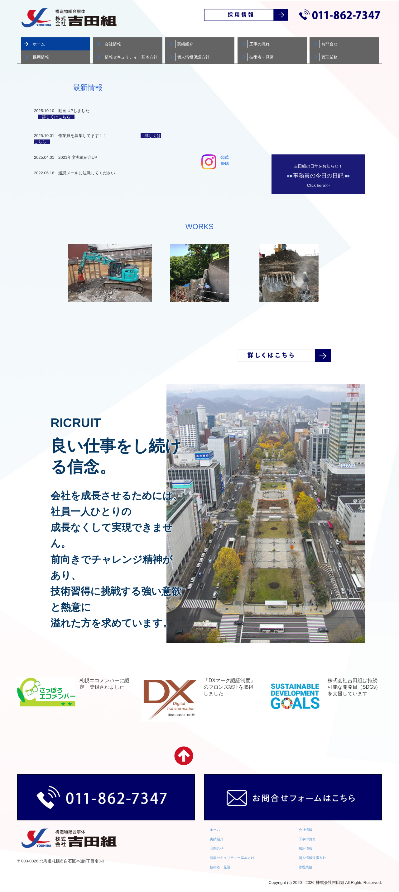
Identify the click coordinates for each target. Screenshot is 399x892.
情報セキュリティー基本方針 (131, 57)
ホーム (39, 44)
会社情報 (113, 44)
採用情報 (41, 57)
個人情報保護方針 (193, 57)
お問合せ (329, 44)
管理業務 (329, 57)
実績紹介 (185, 44)
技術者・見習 (261, 57)
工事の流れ (259, 44)
